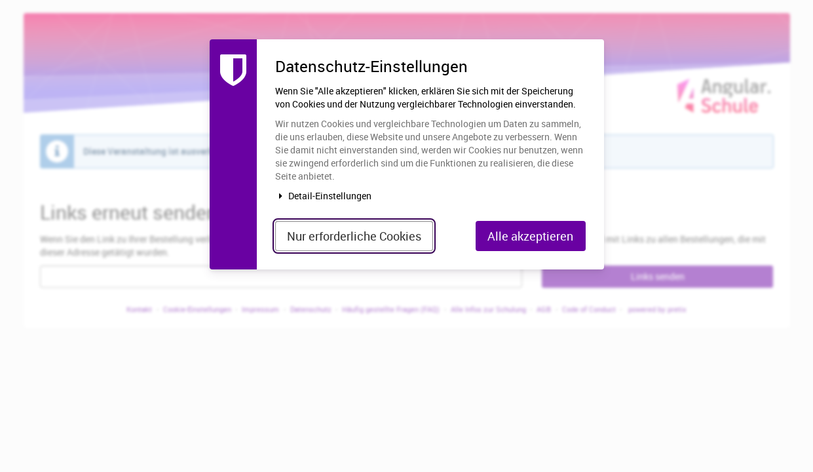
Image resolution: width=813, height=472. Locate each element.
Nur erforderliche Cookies (354, 236)
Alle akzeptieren (530, 236)
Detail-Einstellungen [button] (323, 195)
